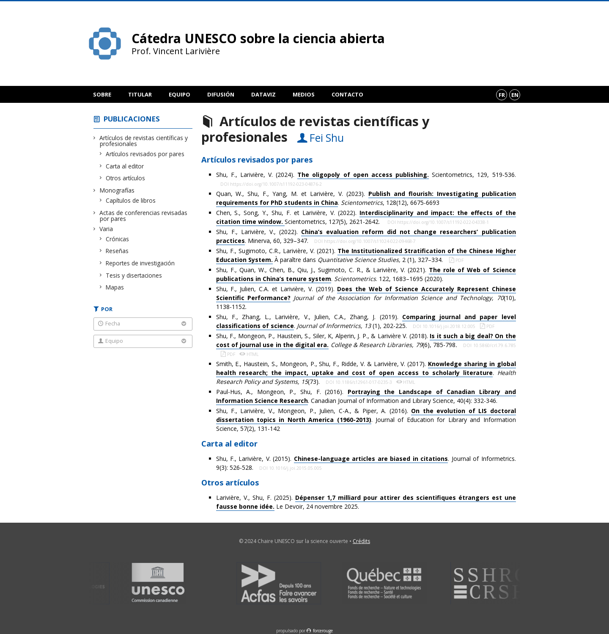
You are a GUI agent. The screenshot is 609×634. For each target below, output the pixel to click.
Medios (304, 94)
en (514, 95)
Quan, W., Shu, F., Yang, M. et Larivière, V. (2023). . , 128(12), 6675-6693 (366, 198)
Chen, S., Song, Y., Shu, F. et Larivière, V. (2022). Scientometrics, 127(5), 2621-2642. (366, 217)
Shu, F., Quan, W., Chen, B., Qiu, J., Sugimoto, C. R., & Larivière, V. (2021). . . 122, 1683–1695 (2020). (366, 274)
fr (502, 95)
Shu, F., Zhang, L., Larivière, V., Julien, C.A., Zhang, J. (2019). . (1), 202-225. (366, 321)
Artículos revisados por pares (145, 154)
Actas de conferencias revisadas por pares (143, 216)
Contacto (347, 94)
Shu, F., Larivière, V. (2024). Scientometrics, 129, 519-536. (366, 175)
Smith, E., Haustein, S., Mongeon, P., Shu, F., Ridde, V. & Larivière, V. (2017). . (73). (366, 373)
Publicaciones (132, 119)
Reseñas (117, 251)
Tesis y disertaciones (134, 275)
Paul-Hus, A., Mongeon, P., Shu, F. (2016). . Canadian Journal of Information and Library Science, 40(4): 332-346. (366, 396)
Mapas (115, 287)
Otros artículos (125, 178)
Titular (140, 94)
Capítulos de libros (131, 200)
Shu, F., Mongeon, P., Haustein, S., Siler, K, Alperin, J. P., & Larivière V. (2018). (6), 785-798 (366, 340)
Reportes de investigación (140, 263)
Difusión (220, 94)
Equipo (179, 94)
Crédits (361, 541)
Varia (106, 229)
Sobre (102, 94)
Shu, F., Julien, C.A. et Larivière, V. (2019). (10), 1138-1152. (366, 298)
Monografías (117, 190)
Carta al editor (125, 166)
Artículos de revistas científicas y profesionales (144, 141)
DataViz (263, 94)
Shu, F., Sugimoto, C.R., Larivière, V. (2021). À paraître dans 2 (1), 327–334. (366, 255)
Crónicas (117, 239)
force (323, 631)
